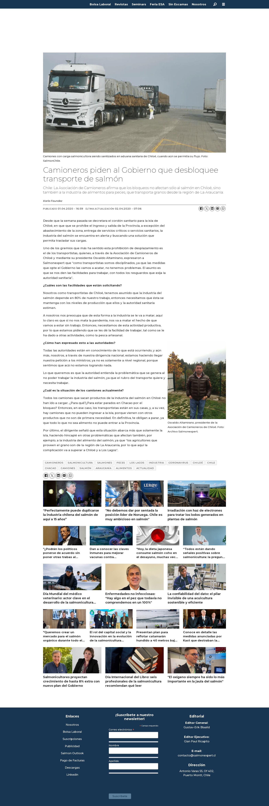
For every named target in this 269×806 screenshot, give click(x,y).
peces (120, 462)
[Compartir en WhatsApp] (223, 208)
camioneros (54, 462)
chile (211, 462)
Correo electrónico (121, 729)
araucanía (104, 468)
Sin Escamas (178, 4)
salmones (104, 462)
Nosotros (199, 4)
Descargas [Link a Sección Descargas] (72, 768)
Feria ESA (157, 4)
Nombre (114, 745)
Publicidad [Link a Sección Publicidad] (72, 746)
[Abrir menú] (223, 4)
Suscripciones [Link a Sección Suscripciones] (72, 739)
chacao (50, 468)
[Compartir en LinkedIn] (212, 208)
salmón (85, 468)
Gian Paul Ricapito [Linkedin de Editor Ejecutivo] (196, 741)
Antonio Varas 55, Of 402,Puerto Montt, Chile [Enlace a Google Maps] (196, 773)
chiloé (198, 462)
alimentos (124, 468)
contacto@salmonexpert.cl (197, 755)
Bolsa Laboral (100, 4)
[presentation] (135, 781)
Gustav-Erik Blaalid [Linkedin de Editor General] (197, 727)
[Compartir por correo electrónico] (217, 208)
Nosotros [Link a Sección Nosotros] (72, 725)
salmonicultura (80, 462)
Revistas (121, 4)
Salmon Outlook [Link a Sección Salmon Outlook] (72, 753)
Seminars (139, 4)
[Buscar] (215, 4)
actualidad (145, 468)
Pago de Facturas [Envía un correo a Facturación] (72, 760)
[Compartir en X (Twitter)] (206, 208)
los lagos (137, 462)
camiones (68, 468)
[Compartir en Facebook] (201, 208)
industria (156, 462)
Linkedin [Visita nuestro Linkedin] (72, 775)
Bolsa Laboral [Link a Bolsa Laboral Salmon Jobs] (72, 732)
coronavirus (178, 462)
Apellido (114, 761)
